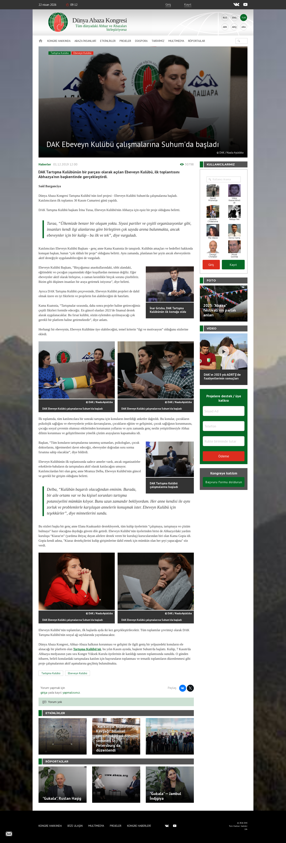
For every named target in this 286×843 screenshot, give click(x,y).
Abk (225, 26)
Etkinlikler (108, 41)
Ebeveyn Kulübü (82, 53)
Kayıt (187, 4)
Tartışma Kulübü (59, 53)
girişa (44, 692)
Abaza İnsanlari (85, 41)
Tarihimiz (158, 41)
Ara (244, 26)
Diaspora (141, 41)
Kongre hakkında (59, 41)
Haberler (45, 164)
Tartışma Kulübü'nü (87, 649)
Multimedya (176, 41)
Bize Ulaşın (75, 826)
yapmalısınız (71, 692)
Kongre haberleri (139, 826)
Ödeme (223, 456)
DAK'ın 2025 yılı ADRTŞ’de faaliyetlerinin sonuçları (222, 376)
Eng (234, 17)
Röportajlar (196, 41)
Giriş (168, 4)
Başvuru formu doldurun (223, 482)
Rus (225, 17)
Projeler (125, 41)
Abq (234, 26)
